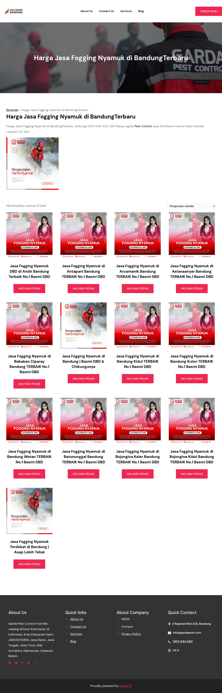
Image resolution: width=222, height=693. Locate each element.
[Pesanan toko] (191, 206)
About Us (76, 619)
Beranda (12, 110)
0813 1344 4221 (183, 641)
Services (76, 634)
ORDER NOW (208, 11)
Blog (73, 641)
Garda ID (125, 686)
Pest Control (143, 126)
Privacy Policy (131, 634)
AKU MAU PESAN (29, 288)
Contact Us (78, 627)
